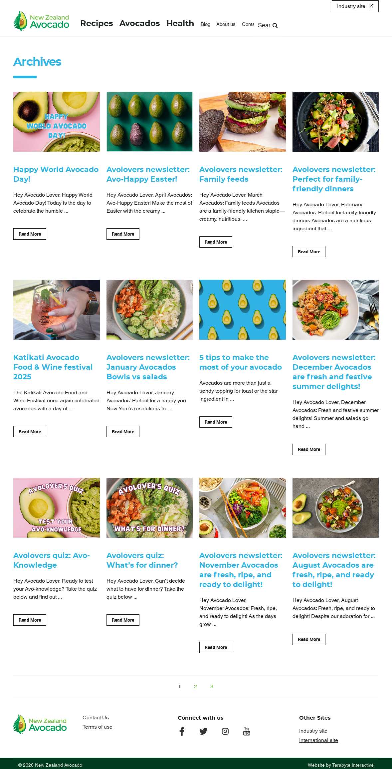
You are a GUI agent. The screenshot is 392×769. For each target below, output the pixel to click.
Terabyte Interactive (353, 761)
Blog (204, 24)
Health (180, 23)
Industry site (351, 6)
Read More (30, 233)
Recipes (96, 23)
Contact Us (96, 714)
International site (318, 737)
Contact (249, 24)
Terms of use (97, 723)
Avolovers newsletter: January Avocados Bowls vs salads (148, 366)
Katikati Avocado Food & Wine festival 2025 (53, 366)
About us (225, 24)
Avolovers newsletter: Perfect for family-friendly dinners (334, 179)
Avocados (139, 23)
